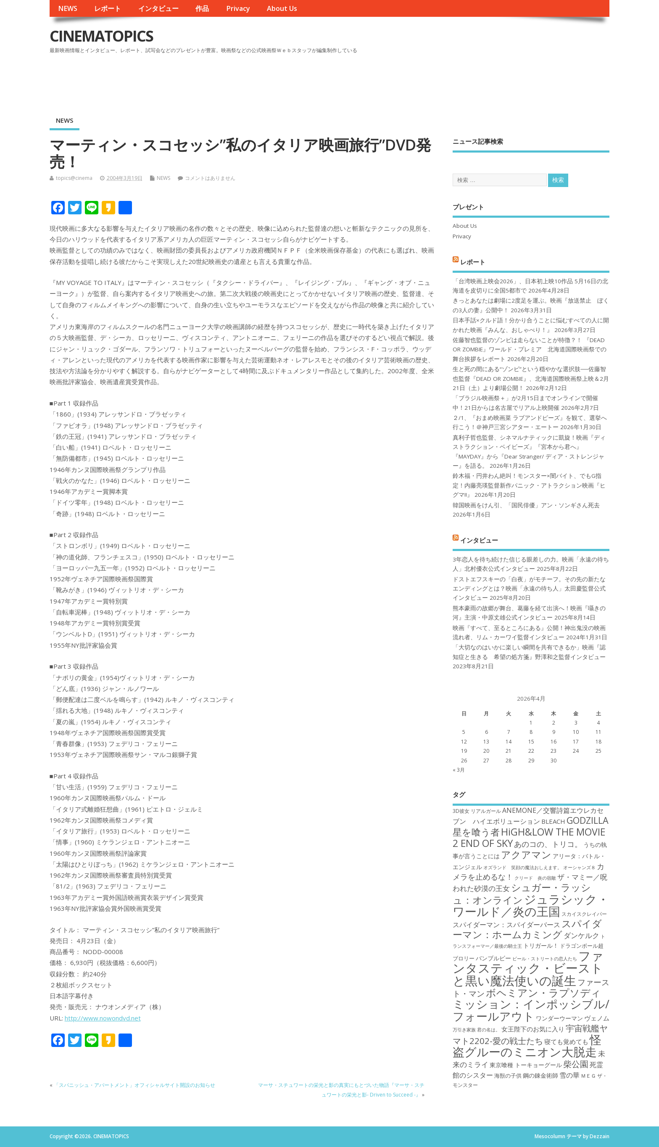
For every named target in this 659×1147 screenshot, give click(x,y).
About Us (282, 8)
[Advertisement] (450, 79)
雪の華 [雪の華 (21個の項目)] (569, 1075)
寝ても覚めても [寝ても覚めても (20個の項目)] (566, 1041)
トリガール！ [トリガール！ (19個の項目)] (541, 945)
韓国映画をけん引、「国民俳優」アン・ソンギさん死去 (526, 505)
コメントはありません (210, 178)
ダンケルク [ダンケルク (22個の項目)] (581, 935)
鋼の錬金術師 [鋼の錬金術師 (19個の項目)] (540, 1075)
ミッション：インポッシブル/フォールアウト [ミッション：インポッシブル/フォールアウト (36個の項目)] (531, 1009)
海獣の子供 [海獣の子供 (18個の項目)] (508, 1075)
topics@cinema (74, 178)
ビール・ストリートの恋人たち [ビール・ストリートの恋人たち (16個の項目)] (544, 959)
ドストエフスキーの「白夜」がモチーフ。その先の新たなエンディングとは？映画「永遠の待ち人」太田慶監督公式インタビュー (529, 588)
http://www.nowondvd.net (103, 1018)
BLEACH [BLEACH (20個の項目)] (553, 821)
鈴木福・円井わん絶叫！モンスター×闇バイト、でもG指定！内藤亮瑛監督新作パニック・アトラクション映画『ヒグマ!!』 (529, 485)
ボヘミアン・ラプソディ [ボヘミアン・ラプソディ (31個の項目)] (543, 992)
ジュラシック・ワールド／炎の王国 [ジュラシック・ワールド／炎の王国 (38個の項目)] (531, 905)
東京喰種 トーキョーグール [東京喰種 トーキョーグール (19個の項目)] (526, 1065)
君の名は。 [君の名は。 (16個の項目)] (488, 1030)
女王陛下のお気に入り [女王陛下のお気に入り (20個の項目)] (532, 1029)
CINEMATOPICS (101, 36)
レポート (107, 8)
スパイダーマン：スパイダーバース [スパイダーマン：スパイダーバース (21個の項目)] (506, 924)
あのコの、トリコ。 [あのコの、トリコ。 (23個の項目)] (548, 844)
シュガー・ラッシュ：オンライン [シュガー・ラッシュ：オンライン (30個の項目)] (522, 893)
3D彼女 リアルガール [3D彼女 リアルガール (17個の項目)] (477, 811)
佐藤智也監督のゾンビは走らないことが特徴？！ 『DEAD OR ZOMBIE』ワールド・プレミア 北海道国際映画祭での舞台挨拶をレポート (529, 349)
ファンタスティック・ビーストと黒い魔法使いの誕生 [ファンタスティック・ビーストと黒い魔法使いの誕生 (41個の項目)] (528, 968)
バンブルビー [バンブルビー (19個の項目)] (493, 958)
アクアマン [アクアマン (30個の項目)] (526, 854)
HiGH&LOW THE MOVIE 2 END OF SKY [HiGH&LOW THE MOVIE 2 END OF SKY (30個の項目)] (529, 837)
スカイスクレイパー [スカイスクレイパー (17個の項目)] (584, 914)
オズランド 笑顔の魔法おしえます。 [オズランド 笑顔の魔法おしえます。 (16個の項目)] (522, 867)
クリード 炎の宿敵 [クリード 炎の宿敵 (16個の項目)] (535, 878)
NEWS (67, 8)
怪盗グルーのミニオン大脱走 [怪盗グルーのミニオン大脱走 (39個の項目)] (527, 1045)
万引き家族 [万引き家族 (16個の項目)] (464, 1030)
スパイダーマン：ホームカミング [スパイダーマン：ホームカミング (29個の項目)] (527, 929)
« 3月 (459, 769)
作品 (202, 8)
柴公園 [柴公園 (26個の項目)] (575, 1064)
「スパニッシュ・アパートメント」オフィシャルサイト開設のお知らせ (134, 1085)
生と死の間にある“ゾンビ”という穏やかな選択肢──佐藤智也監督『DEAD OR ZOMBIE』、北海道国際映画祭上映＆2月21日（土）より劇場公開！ (531, 378)
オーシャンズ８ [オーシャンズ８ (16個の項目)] (579, 867)
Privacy (238, 8)
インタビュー (158, 8)
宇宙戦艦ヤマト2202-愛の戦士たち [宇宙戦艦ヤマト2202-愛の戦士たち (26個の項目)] (530, 1034)
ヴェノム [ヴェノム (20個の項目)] (596, 1018)
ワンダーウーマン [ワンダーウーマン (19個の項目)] (559, 1018)
